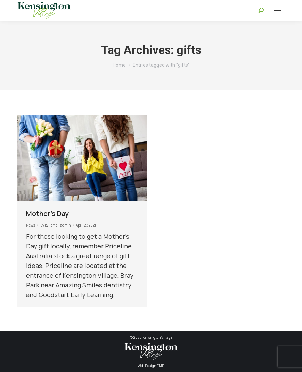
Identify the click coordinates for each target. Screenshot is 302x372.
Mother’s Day (47, 213)
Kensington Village (157, 337)
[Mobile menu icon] (278, 10)
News (30, 225)
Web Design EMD (151, 365)
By (55, 225)
